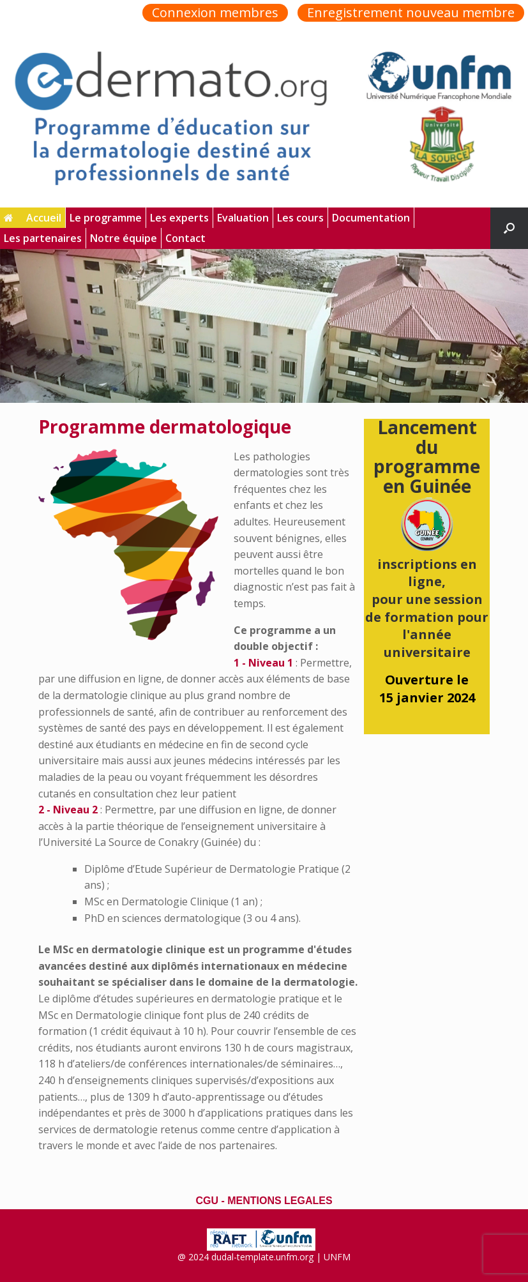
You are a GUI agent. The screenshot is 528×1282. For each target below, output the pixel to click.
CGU (206, 1200)
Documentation (371, 218)
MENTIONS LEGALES (279, 1200)
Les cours (300, 218)
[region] (264, 326)
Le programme (106, 218)
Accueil (32, 218)
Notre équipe (123, 238)
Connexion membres (215, 12)
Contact (185, 238)
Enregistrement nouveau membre (411, 12)
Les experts (179, 218)
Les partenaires (43, 238)
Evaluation (243, 218)
